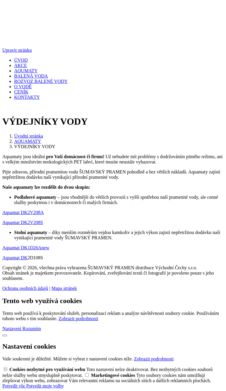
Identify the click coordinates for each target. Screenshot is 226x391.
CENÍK (21, 91)
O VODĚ (23, 86)
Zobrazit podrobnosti (78, 318)
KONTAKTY (27, 97)
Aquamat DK (15, 257)
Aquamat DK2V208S (22, 222)
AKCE (20, 65)
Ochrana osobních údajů (25, 288)
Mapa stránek (64, 288)
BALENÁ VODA (31, 75)
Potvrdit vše (14, 385)
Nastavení (12, 328)
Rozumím (31, 328)
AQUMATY (26, 70)
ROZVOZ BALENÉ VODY (41, 81)
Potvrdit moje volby (45, 385)
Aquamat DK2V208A (23, 212)
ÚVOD (21, 60)
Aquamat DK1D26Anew (25, 247)
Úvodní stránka (28, 135)
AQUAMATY (27, 141)
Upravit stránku (17, 50)
